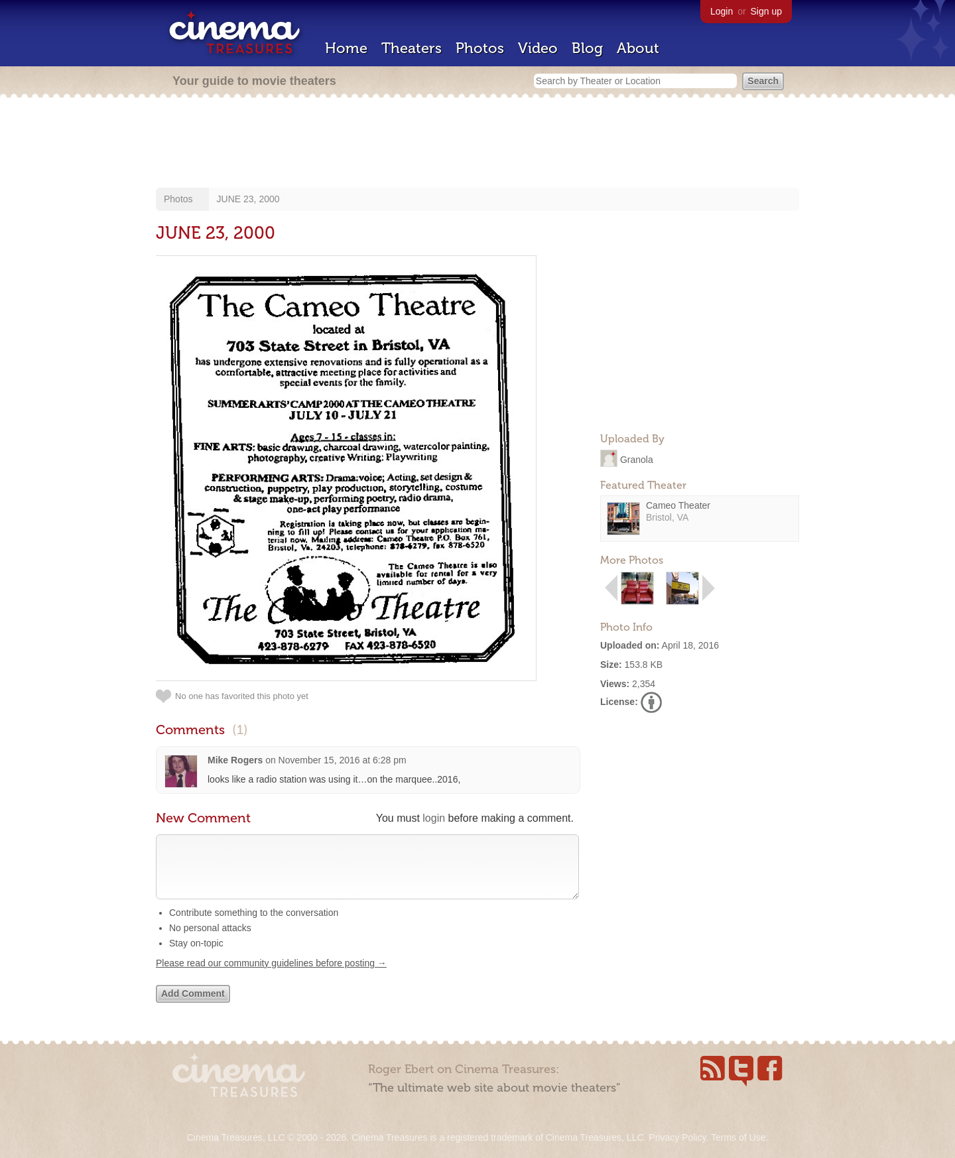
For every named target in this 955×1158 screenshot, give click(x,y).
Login (721, 11)
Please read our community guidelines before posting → (271, 976)
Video (538, 48)
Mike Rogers (235, 760)
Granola (636, 459)
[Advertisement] (477, 144)
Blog (587, 48)
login (433, 818)
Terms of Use (738, 1137)
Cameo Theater (678, 505)
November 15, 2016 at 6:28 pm (343, 760)
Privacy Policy (677, 1137)
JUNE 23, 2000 (248, 199)
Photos (480, 48)
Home (346, 48)
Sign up (766, 11)
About (638, 48)
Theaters (411, 48)
